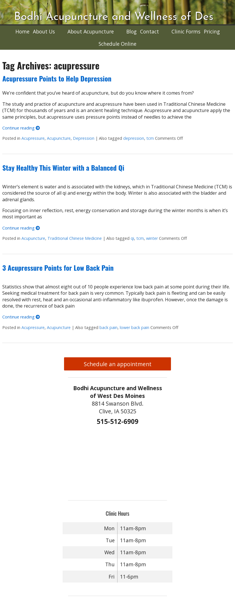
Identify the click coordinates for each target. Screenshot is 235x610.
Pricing (212, 31)
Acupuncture (59, 138)
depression (133, 138)
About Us (44, 31)
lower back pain (134, 327)
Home (22, 31)
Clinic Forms (186, 31)
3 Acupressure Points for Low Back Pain (57, 267)
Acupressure (33, 138)
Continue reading (21, 128)
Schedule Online (117, 43)
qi (132, 238)
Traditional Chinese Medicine (74, 238)
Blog (131, 31)
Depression (83, 138)
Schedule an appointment (118, 364)
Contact (149, 31)
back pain (108, 327)
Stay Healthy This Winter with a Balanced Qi (63, 167)
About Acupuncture (90, 31)
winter (152, 238)
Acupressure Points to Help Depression (56, 78)
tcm (150, 138)
